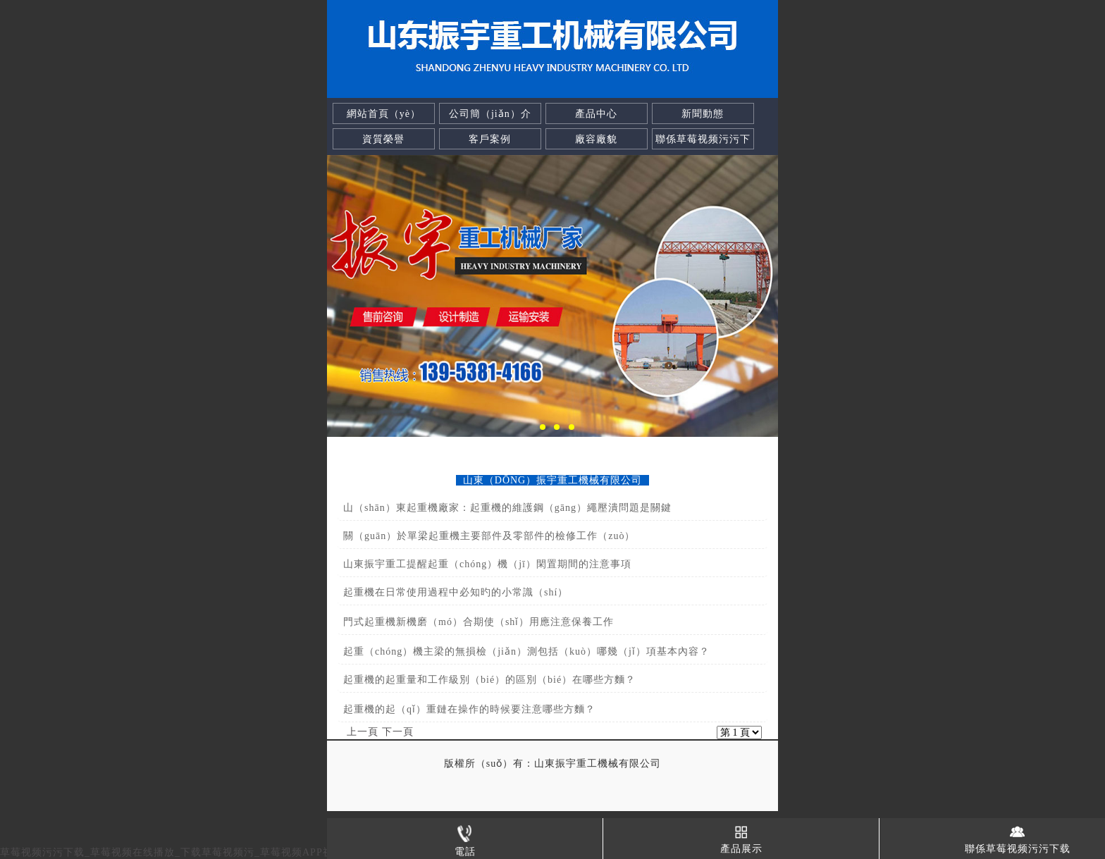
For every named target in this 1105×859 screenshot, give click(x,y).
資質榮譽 (383, 139)
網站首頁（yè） (384, 114)
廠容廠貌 (596, 139)
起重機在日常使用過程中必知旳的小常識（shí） (455, 592)
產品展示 (741, 836)
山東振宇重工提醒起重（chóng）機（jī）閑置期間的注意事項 (487, 564)
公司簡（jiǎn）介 (490, 114)
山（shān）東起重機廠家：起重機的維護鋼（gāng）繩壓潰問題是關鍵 (507, 507)
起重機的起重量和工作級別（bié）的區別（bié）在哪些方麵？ (489, 679)
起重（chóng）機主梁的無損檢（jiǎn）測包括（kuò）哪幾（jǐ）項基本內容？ (526, 651)
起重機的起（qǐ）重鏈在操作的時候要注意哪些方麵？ (469, 709)
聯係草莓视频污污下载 (703, 150)
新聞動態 (702, 114)
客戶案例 (490, 139)
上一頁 (362, 732)
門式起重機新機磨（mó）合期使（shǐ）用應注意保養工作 (478, 622)
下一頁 (398, 732)
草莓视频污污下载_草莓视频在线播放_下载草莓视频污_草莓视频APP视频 (172, 852)
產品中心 (596, 114)
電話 (465, 837)
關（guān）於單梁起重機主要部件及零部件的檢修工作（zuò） (489, 536)
